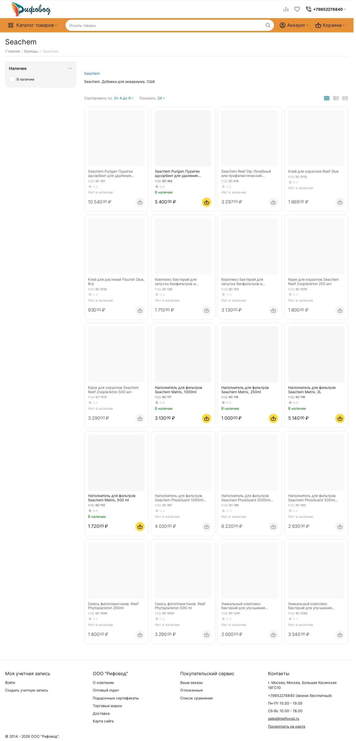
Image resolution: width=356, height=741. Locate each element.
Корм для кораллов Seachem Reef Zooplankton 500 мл (113, 390)
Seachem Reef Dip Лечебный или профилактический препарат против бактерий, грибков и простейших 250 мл (247, 173)
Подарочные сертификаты (116, 698)
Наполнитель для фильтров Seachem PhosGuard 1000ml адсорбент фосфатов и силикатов (179, 498)
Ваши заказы (191, 682)
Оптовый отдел (106, 690)
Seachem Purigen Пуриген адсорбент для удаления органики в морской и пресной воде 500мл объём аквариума (182, 173)
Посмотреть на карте (286, 726)
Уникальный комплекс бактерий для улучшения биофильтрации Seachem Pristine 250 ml (243, 606)
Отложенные (191, 690)
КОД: (91, 181)
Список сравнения (196, 698)
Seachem (92, 73)
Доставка (101, 713)
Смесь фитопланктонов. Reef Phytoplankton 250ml (113, 606)
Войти (10, 682)
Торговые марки (107, 706)
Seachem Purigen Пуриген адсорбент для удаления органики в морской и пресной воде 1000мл (115, 173)
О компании (103, 682)
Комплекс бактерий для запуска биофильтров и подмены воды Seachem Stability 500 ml (242, 281)
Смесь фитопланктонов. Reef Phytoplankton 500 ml (180, 606)
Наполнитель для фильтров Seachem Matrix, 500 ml (111, 498)
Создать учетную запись (26, 690)
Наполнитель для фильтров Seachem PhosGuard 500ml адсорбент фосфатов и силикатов (312, 498)
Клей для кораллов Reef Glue (313, 171)
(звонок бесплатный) (300, 695)
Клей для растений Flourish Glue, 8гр (116, 281)
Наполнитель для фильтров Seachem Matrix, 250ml (245, 390)
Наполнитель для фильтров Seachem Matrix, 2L (312, 390)
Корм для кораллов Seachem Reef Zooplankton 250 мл (313, 281)
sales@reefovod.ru (283, 718)
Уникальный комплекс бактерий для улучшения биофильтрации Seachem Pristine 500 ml (310, 606)
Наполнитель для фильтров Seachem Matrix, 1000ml (178, 390)
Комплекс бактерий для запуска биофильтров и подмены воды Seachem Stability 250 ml (176, 281)
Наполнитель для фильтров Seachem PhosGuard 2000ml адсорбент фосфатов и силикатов (245, 498)
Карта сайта (103, 721)
